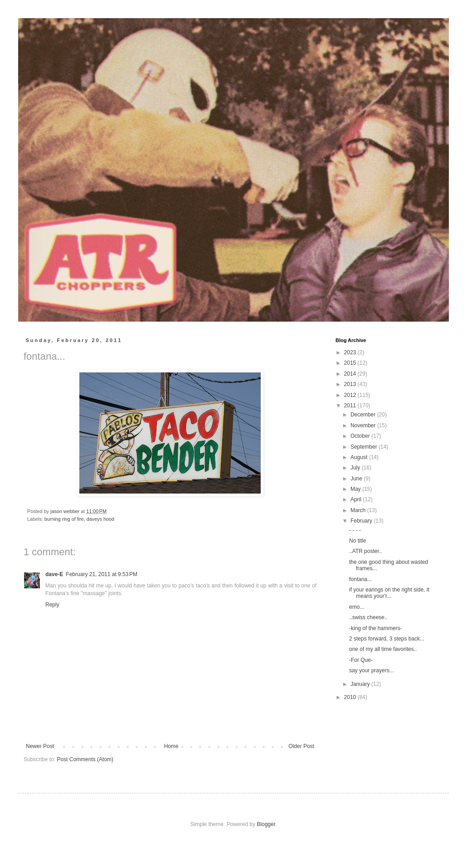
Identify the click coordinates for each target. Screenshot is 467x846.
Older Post (301, 746)
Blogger (266, 824)
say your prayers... (371, 670)
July (356, 468)
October (360, 436)
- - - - (355, 530)
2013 (351, 384)
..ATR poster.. (365, 551)
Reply (52, 604)
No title (357, 541)
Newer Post (40, 746)
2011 (351, 405)
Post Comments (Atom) (85, 759)
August (359, 457)
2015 (351, 363)
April (356, 499)
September (364, 447)
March (358, 510)
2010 (351, 697)
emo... (356, 607)
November (363, 425)
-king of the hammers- (375, 628)
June (357, 478)
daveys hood (100, 519)
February (362, 521)
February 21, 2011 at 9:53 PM (101, 574)
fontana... (360, 579)
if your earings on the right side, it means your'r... (389, 593)
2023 (351, 352)
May (356, 489)
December (363, 414)
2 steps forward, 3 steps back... (386, 639)
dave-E (54, 574)
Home (171, 746)
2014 (351, 374)
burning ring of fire (64, 519)
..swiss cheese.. (368, 617)
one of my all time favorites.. (383, 649)
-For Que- (361, 660)
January (360, 684)
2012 (351, 395)
